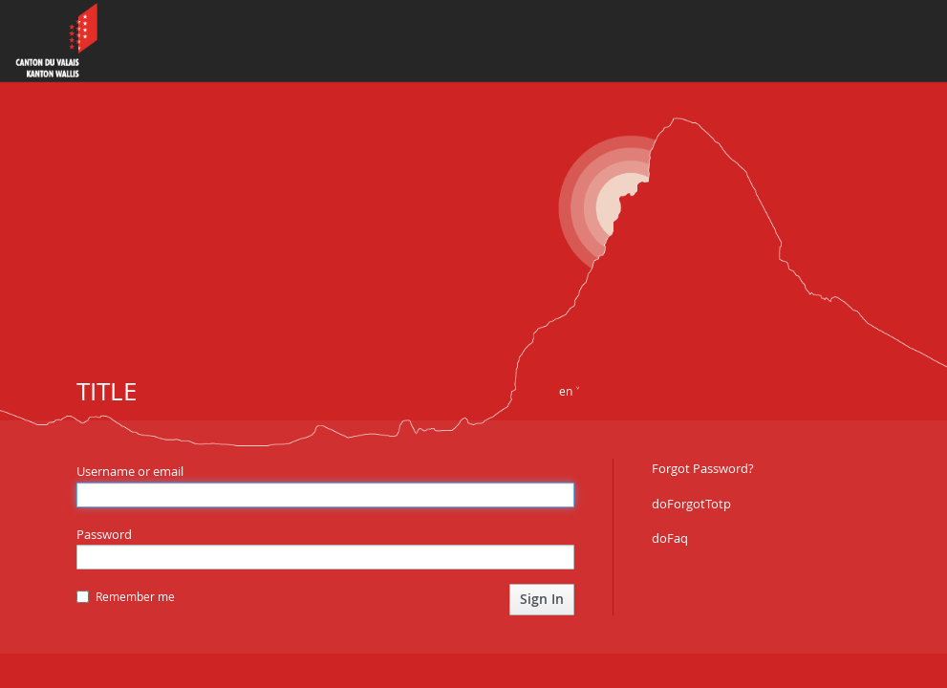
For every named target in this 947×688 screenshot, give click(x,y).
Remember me (125, 596)
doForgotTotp (691, 503)
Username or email (129, 471)
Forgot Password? (703, 468)
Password (104, 534)
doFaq (670, 538)
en (565, 390)
